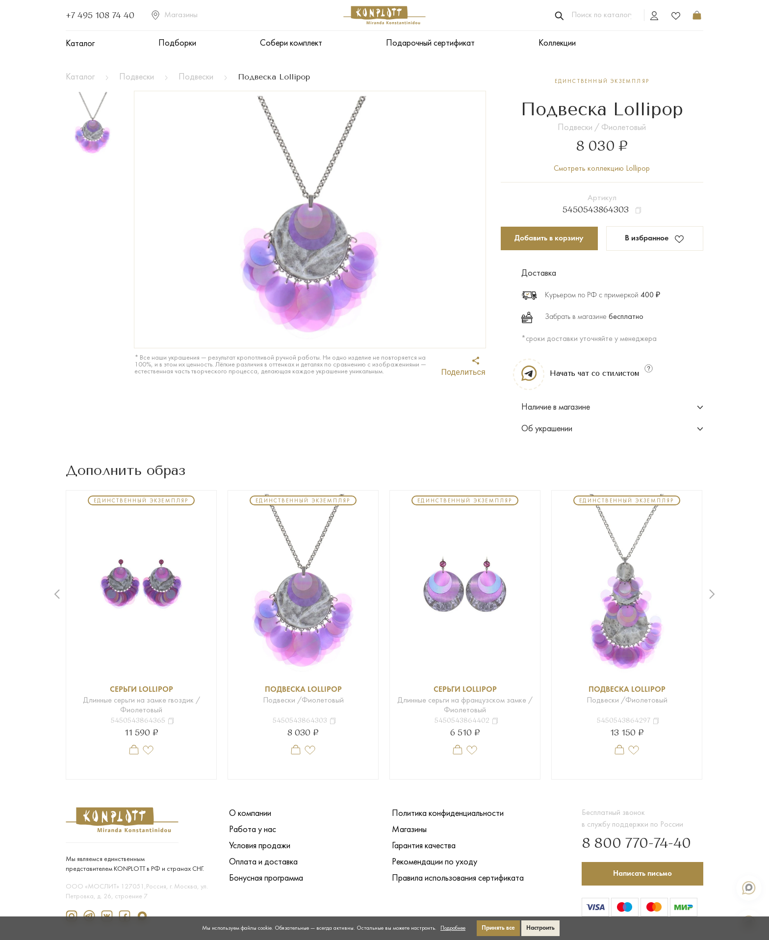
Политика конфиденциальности (448, 813)
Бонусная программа (266, 878)
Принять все (498, 928)
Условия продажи (259, 846)
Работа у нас (252, 830)
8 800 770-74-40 (636, 844)
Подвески (136, 77)
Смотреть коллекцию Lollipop (602, 169)
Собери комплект (291, 43)
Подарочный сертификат (430, 43)
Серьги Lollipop (141, 690)
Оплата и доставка (263, 862)
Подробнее (452, 928)
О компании (250, 813)
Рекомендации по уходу (434, 862)
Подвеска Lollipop (303, 690)
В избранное (654, 239)
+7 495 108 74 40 (100, 15)
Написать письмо (642, 874)
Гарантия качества (424, 846)
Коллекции (557, 43)
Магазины (175, 15)
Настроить (540, 928)
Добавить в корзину (549, 238)
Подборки (177, 43)
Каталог (80, 44)
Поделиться (463, 367)
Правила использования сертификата (458, 878)
